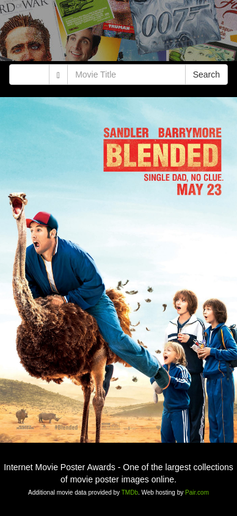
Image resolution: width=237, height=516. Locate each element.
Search (206, 74)
